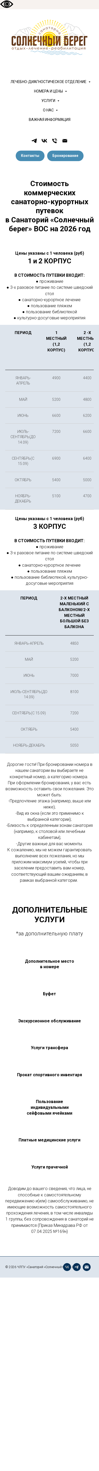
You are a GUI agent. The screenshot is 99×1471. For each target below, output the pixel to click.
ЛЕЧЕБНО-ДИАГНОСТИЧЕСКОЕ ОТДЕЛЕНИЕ (48, 82)
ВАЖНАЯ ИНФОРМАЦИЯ (49, 119)
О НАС (48, 110)
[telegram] (34, 140)
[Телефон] (54, 140)
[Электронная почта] (65, 140)
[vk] (44, 140)
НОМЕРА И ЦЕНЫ (49, 91)
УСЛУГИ (48, 101)
